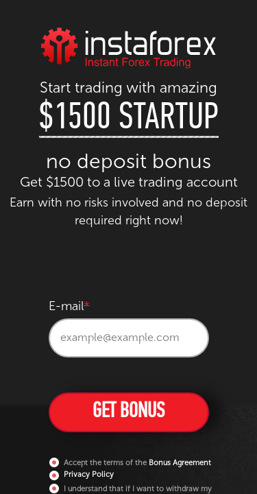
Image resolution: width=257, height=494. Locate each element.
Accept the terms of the (130, 462)
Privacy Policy (89, 474)
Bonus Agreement (180, 462)
